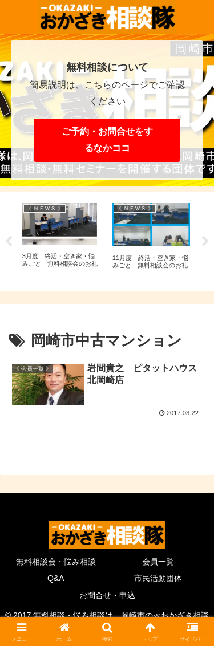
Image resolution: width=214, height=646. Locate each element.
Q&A (55, 578)
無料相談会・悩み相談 (56, 561)
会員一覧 (158, 561)
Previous (8, 241)
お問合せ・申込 (107, 595)
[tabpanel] (61, 240)
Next (205, 241)
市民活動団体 (158, 578)
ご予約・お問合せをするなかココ (107, 140)
